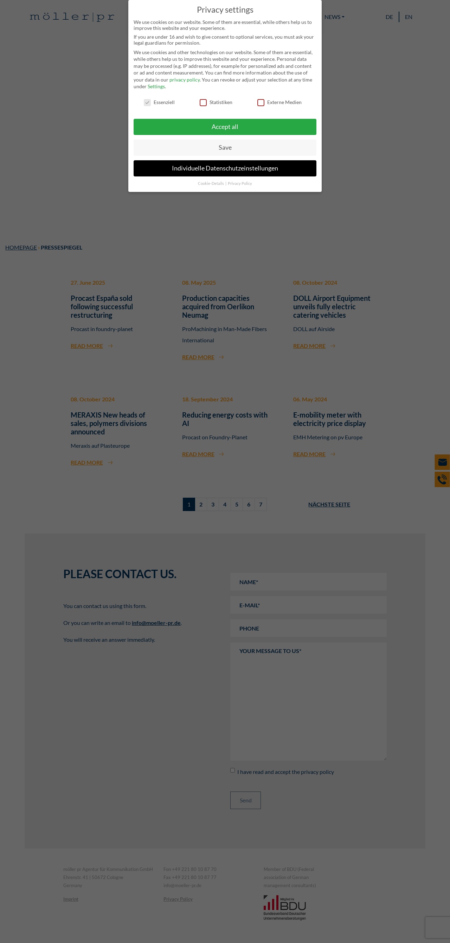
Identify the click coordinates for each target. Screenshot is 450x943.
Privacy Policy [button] (240, 183)
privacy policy (184, 80)
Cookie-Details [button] (211, 183)
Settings (156, 86)
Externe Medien (279, 102)
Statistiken (216, 102)
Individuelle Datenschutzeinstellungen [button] (225, 168)
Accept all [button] (225, 126)
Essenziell (159, 102)
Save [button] (225, 147)
